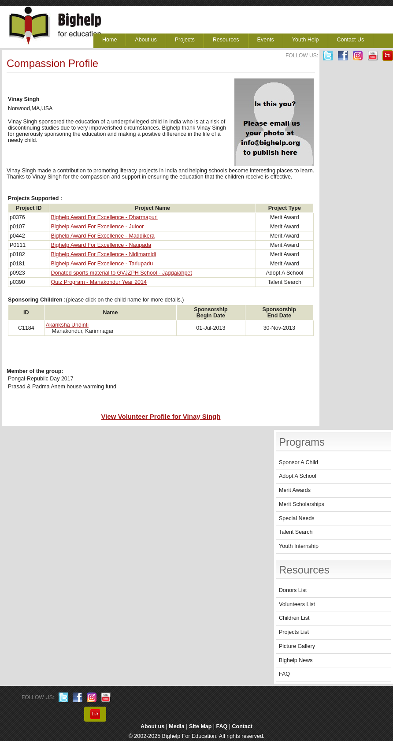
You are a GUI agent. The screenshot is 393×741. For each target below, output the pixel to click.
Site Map (200, 726)
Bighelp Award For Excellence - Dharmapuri (104, 217)
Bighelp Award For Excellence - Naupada (101, 245)
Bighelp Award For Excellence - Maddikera (102, 236)
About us (145, 40)
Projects (185, 40)
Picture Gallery (297, 646)
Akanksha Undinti (67, 325)
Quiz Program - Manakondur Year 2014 (99, 282)
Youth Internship (299, 546)
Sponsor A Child (298, 462)
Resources (226, 40)
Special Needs (297, 518)
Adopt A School (297, 476)
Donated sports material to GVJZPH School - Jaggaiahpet (121, 273)
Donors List (293, 590)
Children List (294, 618)
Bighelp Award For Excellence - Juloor (97, 226)
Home (109, 40)
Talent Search (295, 532)
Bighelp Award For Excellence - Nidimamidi (103, 254)
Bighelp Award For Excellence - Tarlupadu (102, 264)
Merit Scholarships (301, 504)
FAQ (284, 674)
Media (176, 726)
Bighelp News (295, 660)
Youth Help (305, 40)
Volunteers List (297, 604)
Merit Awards (295, 490)
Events (265, 40)
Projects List (294, 632)
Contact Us (350, 40)
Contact (242, 726)
